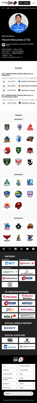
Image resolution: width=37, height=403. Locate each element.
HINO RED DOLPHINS (29, 86)
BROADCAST (6, 383)
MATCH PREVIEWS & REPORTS (8, 378)
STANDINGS (6, 370)
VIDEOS (21, 378)
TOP (3, 8)
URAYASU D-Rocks (28, 90)
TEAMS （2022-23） (11, 8)
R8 (4, 90)
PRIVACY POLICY (7, 388)
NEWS (21, 374)
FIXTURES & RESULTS (25, 366)
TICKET (24, 3)
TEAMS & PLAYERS (7, 374)
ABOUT (21, 383)
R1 (4, 81)
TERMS (21, 388)
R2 (4, 86)
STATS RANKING (24, 370)
